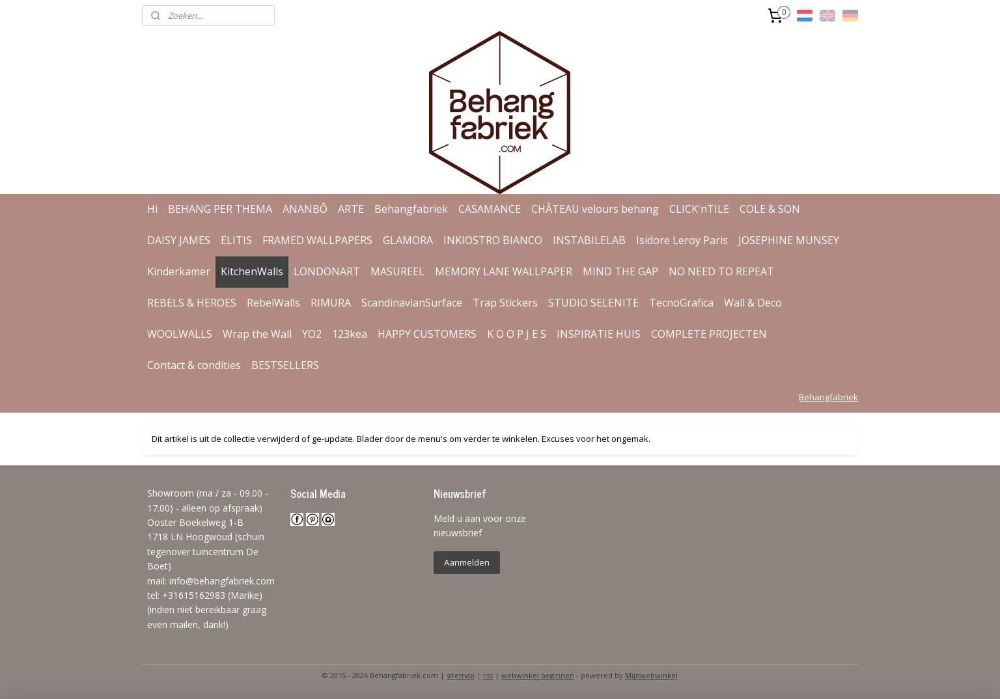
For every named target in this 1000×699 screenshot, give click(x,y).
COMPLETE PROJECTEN (709, 334)
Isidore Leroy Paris (682, 240)
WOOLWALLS (179, 334)
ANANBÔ (305, 209)
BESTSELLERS (285, 365)
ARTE (351, 209)
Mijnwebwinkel (651, 675)
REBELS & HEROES (191, 302)
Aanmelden (467, 562)
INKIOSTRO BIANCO (492, 240)
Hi (152, 209)
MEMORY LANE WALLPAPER (503, 271)
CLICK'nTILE (699, 209)
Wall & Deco (753, 302)
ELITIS (236, 240)
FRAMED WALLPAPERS (317, 240)
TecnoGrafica (681, 302)
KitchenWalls (252, 271)
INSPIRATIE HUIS (599, 334)
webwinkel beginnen (537, 675)
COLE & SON (770, 209)
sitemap (461, 675)
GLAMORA (408, 240)
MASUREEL (397, 271)
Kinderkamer (178, 271)
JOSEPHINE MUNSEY (788, 240)
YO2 (312, 334)
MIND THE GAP (620, 271)
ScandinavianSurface (411, 302)
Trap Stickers (505, 302)
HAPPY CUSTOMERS (427, 334)
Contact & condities (194, 365)
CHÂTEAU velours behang (595, 209)
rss (488, 675)
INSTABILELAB (589, 240)
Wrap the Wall (257, 334)
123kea (349, 334)
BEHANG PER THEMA (220, 209)
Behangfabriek (411, 209)
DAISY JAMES (178, 240)
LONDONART (327, 271)
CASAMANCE (489, 209)
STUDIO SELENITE (593, 302)
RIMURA (331, 302)
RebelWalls (273, 302)
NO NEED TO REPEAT (721, 271)
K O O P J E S (516, 334)
